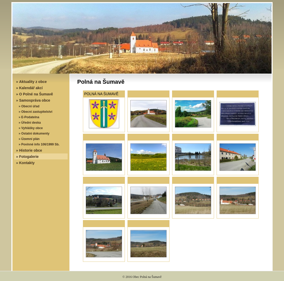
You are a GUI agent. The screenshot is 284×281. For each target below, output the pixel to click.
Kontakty (27, 163)
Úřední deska (31, 122)
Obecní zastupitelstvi (36, 112)
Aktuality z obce (33, 82)
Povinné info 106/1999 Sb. (40, 144)
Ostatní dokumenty (35, 133)
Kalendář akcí (31, 88)
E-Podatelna (30, 117)
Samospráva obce (34, 100)
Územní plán (30, 139)
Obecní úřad (30, 106)
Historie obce (30, 150)
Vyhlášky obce (32, 128)
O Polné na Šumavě (36, 94)
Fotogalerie (29, 156)
